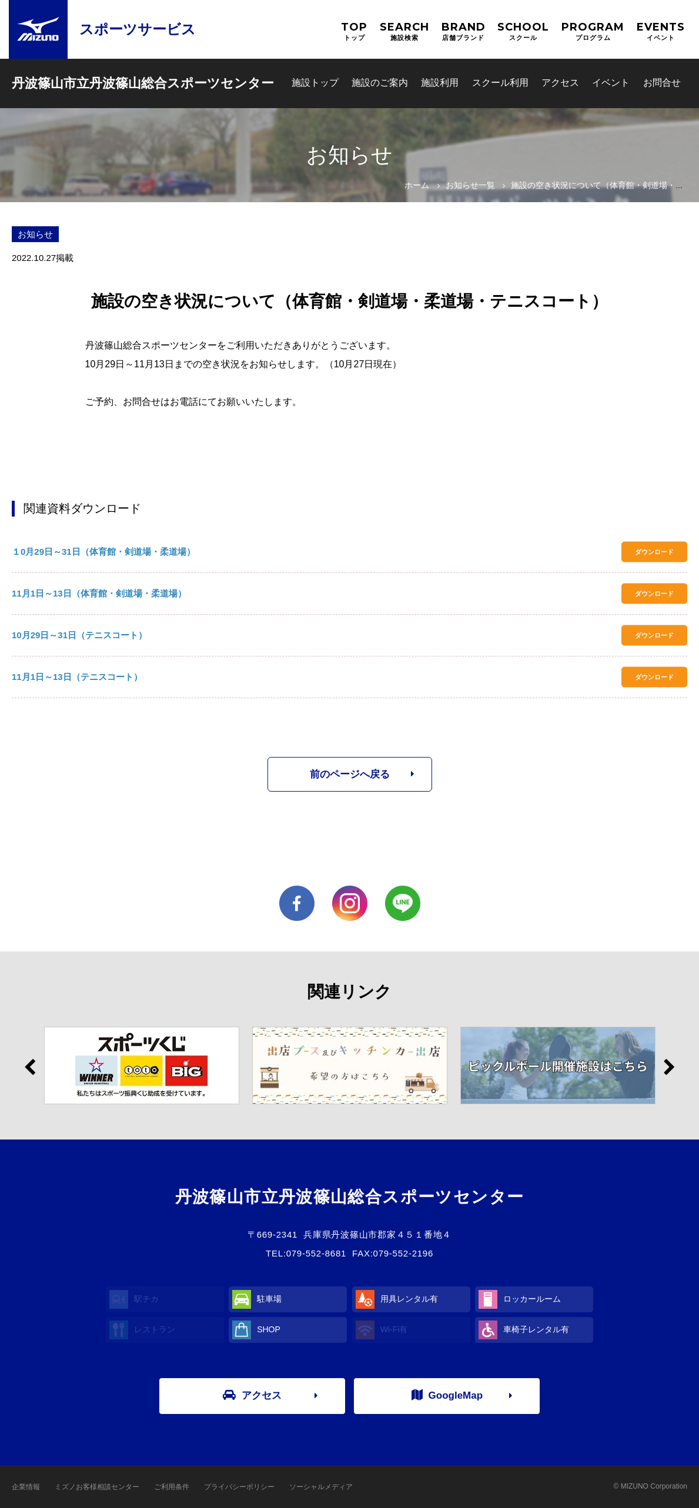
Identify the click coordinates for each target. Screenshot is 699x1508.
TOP (354, 31)
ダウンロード (654, 551)
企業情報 (26, 1487)
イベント (611, 83)
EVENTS (661, 31)
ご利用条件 (171, 1487)
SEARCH (404, 31)
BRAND (464, 31)
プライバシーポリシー (239, 1487)
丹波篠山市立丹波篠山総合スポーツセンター (143, 83)
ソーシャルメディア (321, 1487)
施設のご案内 (380, 83)
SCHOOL (523, 31)
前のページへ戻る (350, 774)
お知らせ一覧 (470, 185)
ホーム (416, 185)
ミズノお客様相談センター (97, 1487)
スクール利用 (500, 83)
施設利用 (440, 83)
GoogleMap (447, 1395)
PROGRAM (592, 31)
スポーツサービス (137, 29)
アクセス (560, 83)
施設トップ (315, 83)
